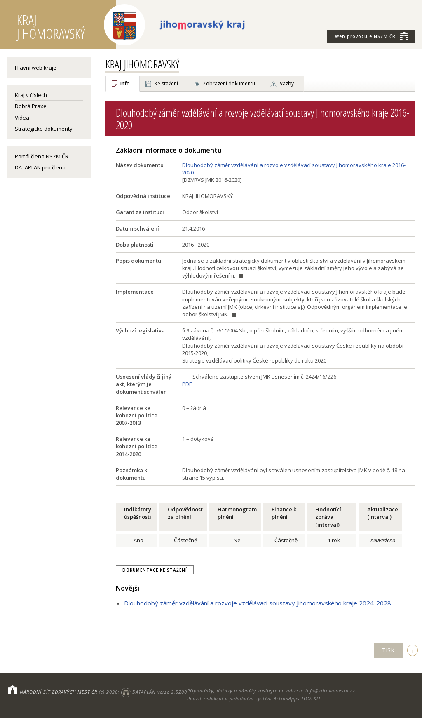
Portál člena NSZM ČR (41, 156)
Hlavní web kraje (35, 67)
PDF (187, 384)
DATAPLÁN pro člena (40, 167)
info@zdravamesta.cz (330, 690)
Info (125, 83)
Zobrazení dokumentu (229, 83)
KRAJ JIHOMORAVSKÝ (142, 64)
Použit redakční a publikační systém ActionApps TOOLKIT (254, 698)
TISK (388, 650)
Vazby (287, 83)
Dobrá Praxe (31, 106)
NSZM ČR (371, 35)
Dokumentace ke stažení (154, 570)
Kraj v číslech (31, 95)
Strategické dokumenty (44, 128)
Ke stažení (166, 83)
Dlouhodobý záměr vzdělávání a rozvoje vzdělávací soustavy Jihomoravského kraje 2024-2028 (257, 603)
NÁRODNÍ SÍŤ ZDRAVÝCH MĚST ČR (58, 692)
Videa (22, 117)
